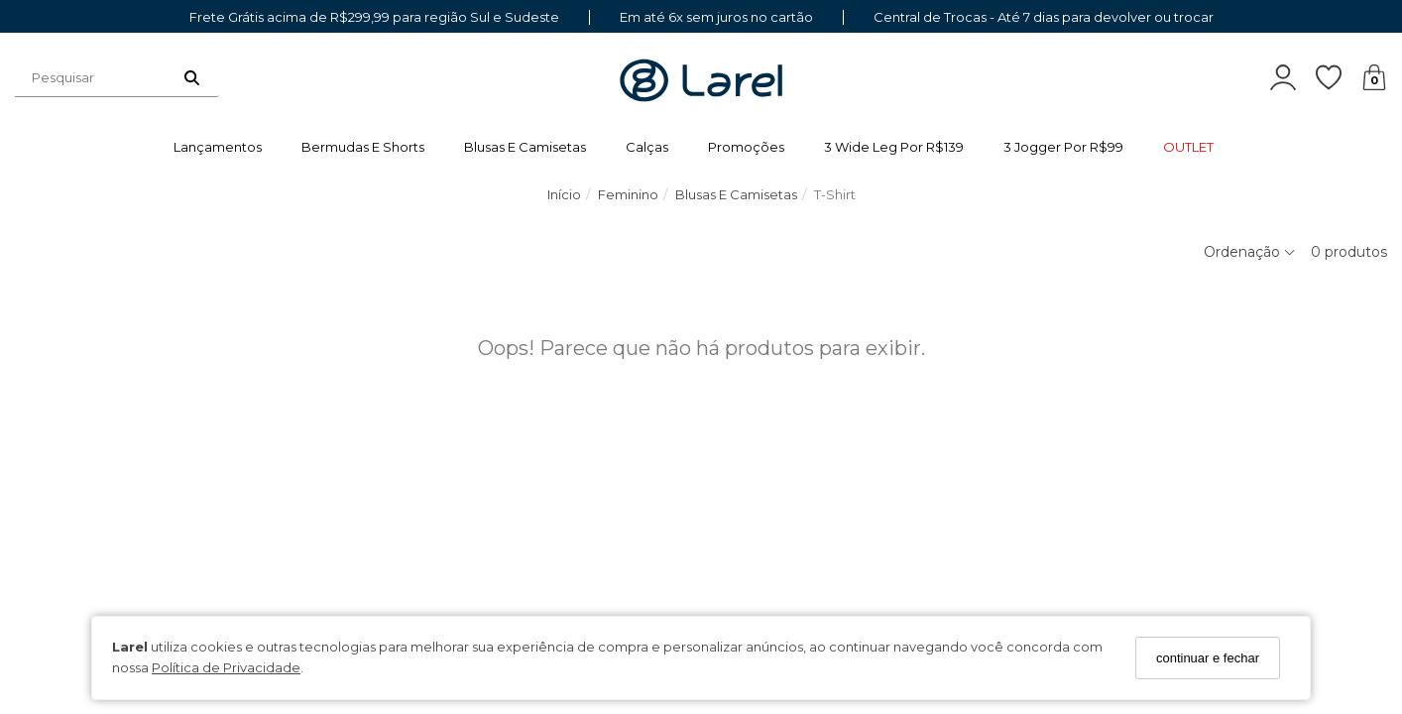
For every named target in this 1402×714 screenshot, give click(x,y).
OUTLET (1188, 147)
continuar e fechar (1207, 658)
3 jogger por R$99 (1063, 147)
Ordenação (1250, 252)
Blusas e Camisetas (525, 147)
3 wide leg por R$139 (894, 147)
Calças (647, 147)
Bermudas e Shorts (362, 147)
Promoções (746, 147)
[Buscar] (192, 77)
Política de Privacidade (226, 667)
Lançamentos (218, 147)
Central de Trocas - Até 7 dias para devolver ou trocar (1044, 17)
